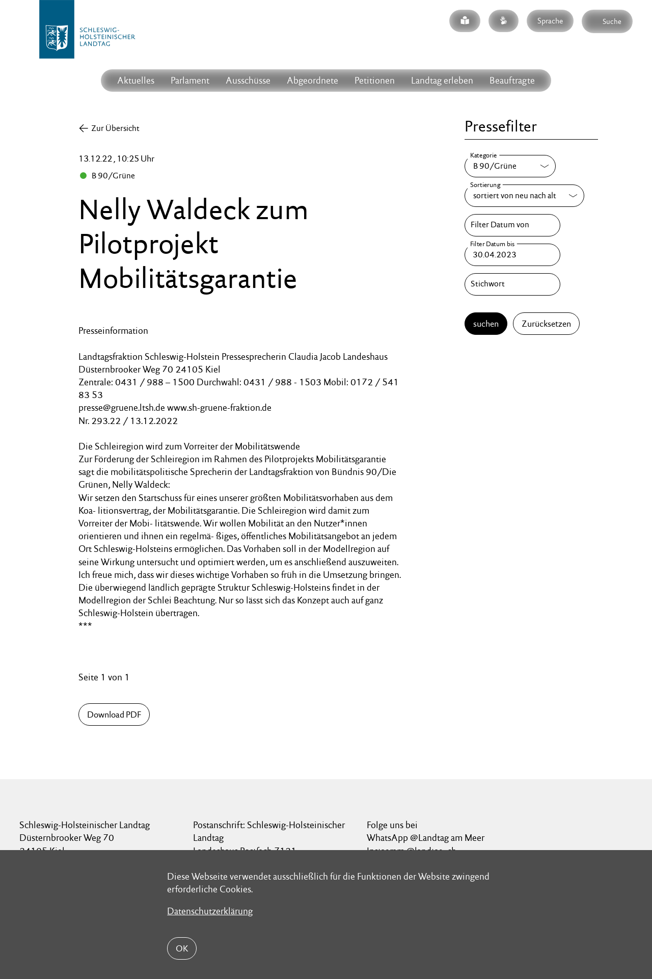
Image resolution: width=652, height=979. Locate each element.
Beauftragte (512, 80)
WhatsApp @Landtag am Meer (425, 837)
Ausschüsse (248, 80)
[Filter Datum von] (512, 225)
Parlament (190, 80)
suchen (486, 324)
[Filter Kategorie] (510, 166)
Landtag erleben (442, 80)
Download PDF (114, 714)
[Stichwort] (512, 284)
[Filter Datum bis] (512, 255)
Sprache (550, 20)
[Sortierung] (524, 195)
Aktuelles (135, 80)
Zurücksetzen (546, 324)
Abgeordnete (312, 80)
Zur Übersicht (115, 128)
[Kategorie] (510, 166)
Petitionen (375, 80)
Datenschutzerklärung (210, 911)
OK (182, 948)
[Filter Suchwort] (512, 284)
